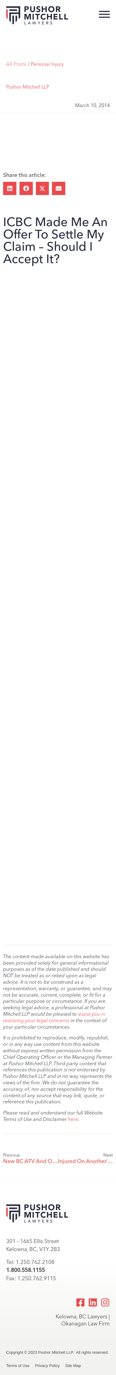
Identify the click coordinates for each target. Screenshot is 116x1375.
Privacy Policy (47, 1365)
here (73, 1119)
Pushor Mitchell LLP (27, 87)
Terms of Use (17, 1365)
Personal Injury (47, 64)
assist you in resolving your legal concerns (54, 1017)
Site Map (73, 1365)
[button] (9, 188)
